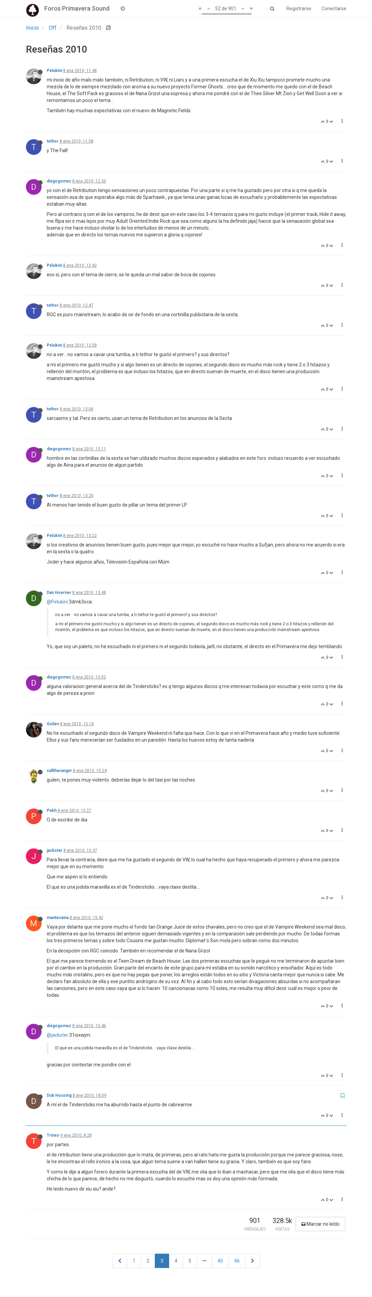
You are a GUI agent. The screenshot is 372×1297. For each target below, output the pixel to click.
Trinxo (53, 1135)
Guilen (53, 724)
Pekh (52, 810)
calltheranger (59, 770)
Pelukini (54, 70)
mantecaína (58, 917)
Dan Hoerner (59, 592)
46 (237, 1261)
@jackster (57, 1035)
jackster (54, 850)
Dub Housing (59, 1095)
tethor (53, 141)
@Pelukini (57, 601)
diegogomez (59, 181)
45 (220, 1261)
